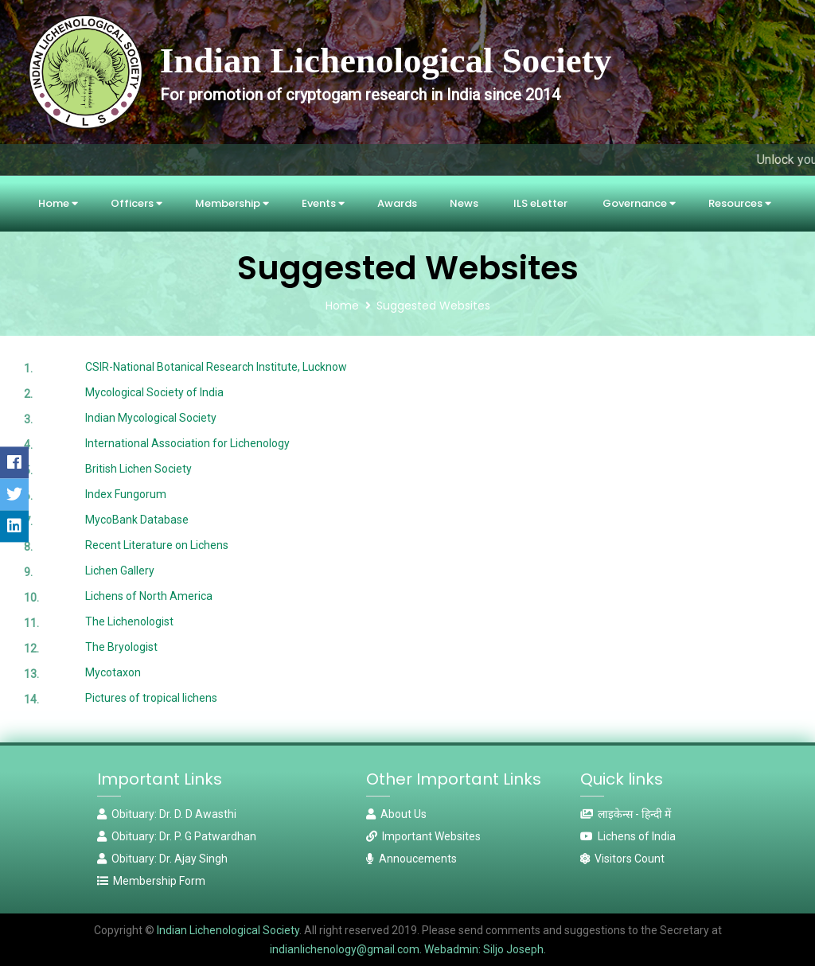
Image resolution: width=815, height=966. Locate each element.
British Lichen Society (138, 468)
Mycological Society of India (154, 392)
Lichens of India (628, 836)
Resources (739, 203)
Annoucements (411, 858)
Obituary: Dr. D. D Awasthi (166, 814)
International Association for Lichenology (187, 443)
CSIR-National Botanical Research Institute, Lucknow (216, 366)
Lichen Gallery (119, 570)
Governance (639, 203)
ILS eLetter (540, 203)
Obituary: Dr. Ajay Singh (162, 858)
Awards (397, 203)
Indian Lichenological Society (226, 930)
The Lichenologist (129, 621)
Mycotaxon (113, 672)
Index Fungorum (125, 494)
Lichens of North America (149, 596)
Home (58, 203)
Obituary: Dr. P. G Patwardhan (176, 836)
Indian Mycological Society (150, 417)
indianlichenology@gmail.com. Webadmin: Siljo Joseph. (408, 949)
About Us (396, 814)
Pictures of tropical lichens (151, 697)
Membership (232, 203)
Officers (136, 203)
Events (323, 203)
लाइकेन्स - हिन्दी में (625, 814)
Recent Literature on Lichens (156, 545)
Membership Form (151, 880)
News (464, 203)
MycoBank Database (137, 519)
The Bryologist (121, 647)
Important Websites (423, 836)
